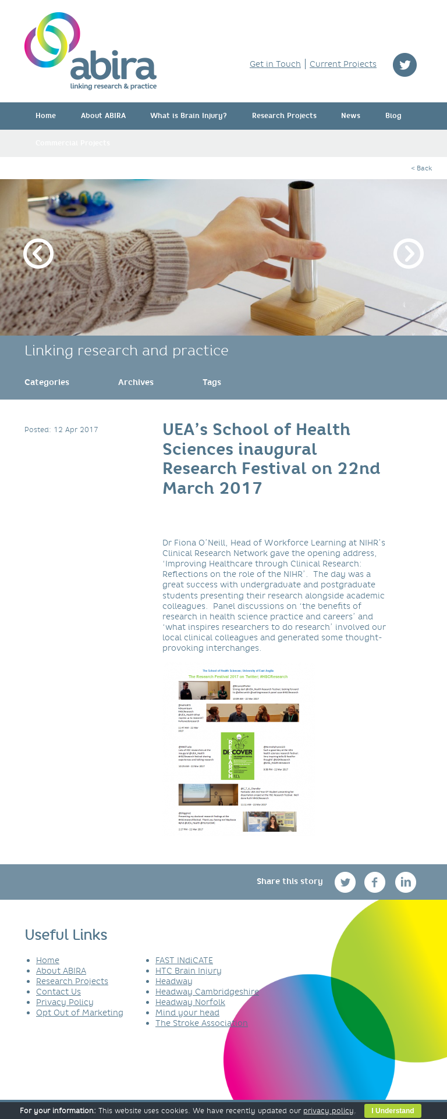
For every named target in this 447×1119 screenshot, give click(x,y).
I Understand (392, 1111)
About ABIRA (103, 115)
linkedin (406, 882)
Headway (174, 981)
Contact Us (58, 991)
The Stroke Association (201, 1023)
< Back (421, 168)
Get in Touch (275, 64)
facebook (376, 882)
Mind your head (187, 1012)
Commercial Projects (73, 143)
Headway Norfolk (190, 1002)
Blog (393, 115)
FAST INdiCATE (184, 960)
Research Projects (284, 115)
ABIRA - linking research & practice (90, 51)
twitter (405, 65)
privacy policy (328, 1110)
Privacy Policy (65, 1002)
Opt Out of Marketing (79, 1012)
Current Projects (343, 64)
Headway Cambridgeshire (207, 991)
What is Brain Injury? (188, 115)
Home (46, 115)
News (350, 115)
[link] (47, 382)
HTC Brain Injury (188, 970)
